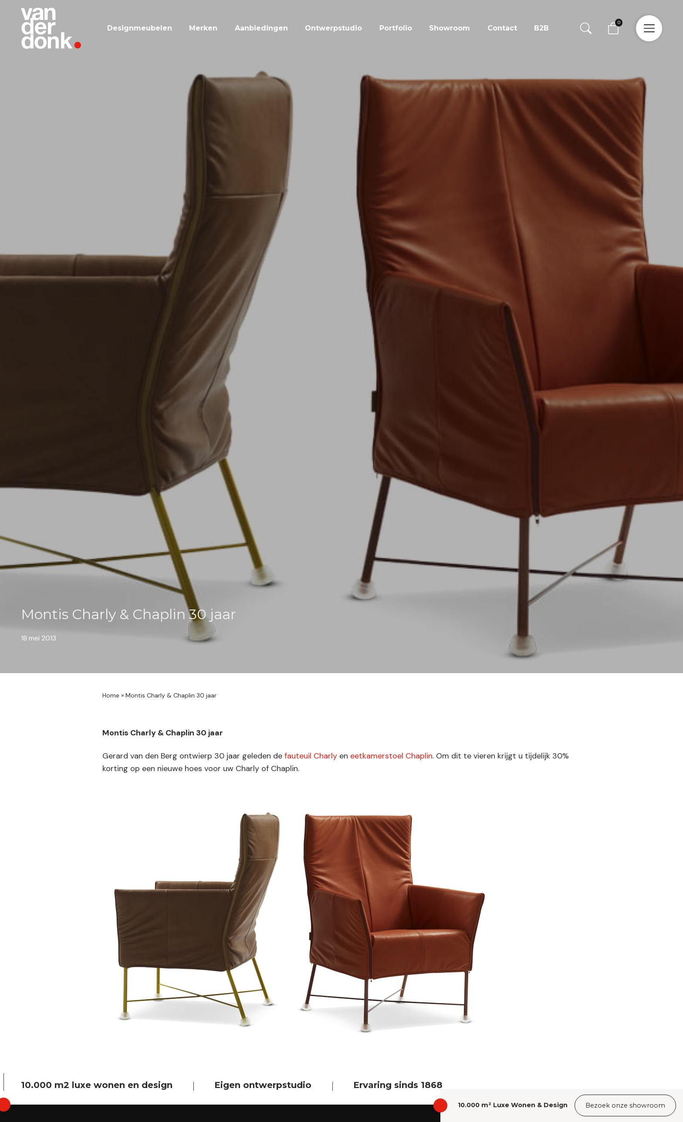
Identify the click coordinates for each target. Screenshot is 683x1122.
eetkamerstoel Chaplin (391, 756)
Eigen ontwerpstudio (262, 1085)
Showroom (449, 28)
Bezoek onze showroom (625, 1105)
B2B (541, 28)
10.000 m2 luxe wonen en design (96, 1085)
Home (110, 695)
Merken (203, 28)
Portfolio (395, 28)
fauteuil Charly (310, 756)
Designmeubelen (139, 28)
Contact (502, 28)
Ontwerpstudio (333, 28)
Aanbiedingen (261, 28)
